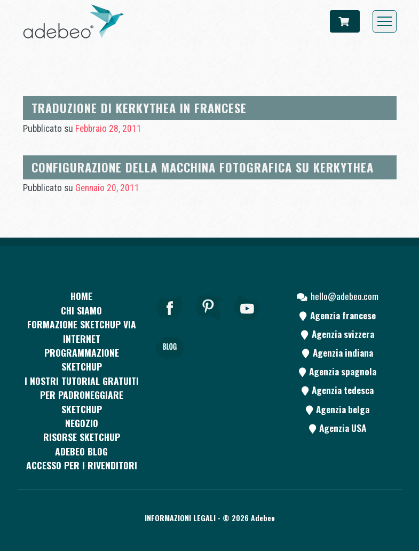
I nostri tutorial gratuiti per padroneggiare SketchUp (82, 395)
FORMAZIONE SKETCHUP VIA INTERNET (81, 331)
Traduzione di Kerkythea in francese (139, 107)
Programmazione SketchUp (81, 359)
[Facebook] (169, 322)
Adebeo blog (81, 451)
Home (81, 296)
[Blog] (169, 362)
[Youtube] (247, 322)
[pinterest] (208, 322)
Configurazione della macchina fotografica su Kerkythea (202, 167)
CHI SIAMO (81, 310)
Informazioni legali (180, 517)
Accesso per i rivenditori (81, 465)
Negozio (81, 423)
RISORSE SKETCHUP (81, 437)
